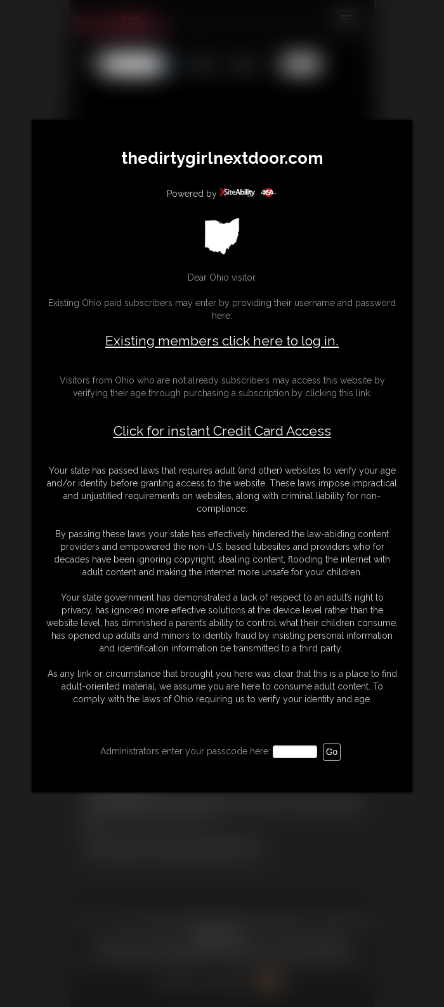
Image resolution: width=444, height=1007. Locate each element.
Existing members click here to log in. (222, 341)
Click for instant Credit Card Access (222, 431)
